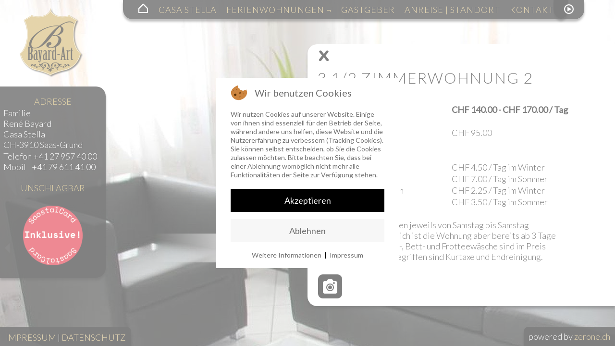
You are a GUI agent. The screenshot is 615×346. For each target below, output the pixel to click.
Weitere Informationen (286, 255)
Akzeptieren (307, 200)
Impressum (346, 255)
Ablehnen (307, 230)
